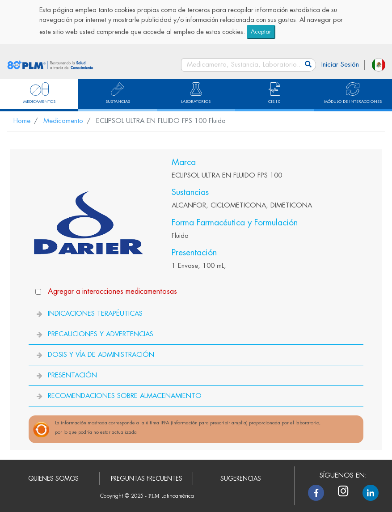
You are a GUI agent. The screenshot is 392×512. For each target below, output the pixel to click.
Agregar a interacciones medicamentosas (112, 291)
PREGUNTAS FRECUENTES (146, 479)
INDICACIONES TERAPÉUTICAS (95, 313)
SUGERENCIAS (240, 479)
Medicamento (63, 121)
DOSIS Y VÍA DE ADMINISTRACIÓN (101, 354)
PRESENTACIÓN (72, 375)
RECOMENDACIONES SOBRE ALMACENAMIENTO (125, 396)
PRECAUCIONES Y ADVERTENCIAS (100, 334)
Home (21, 121)
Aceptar (261, 31)
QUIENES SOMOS (53, 479)
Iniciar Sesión (340, 64)
